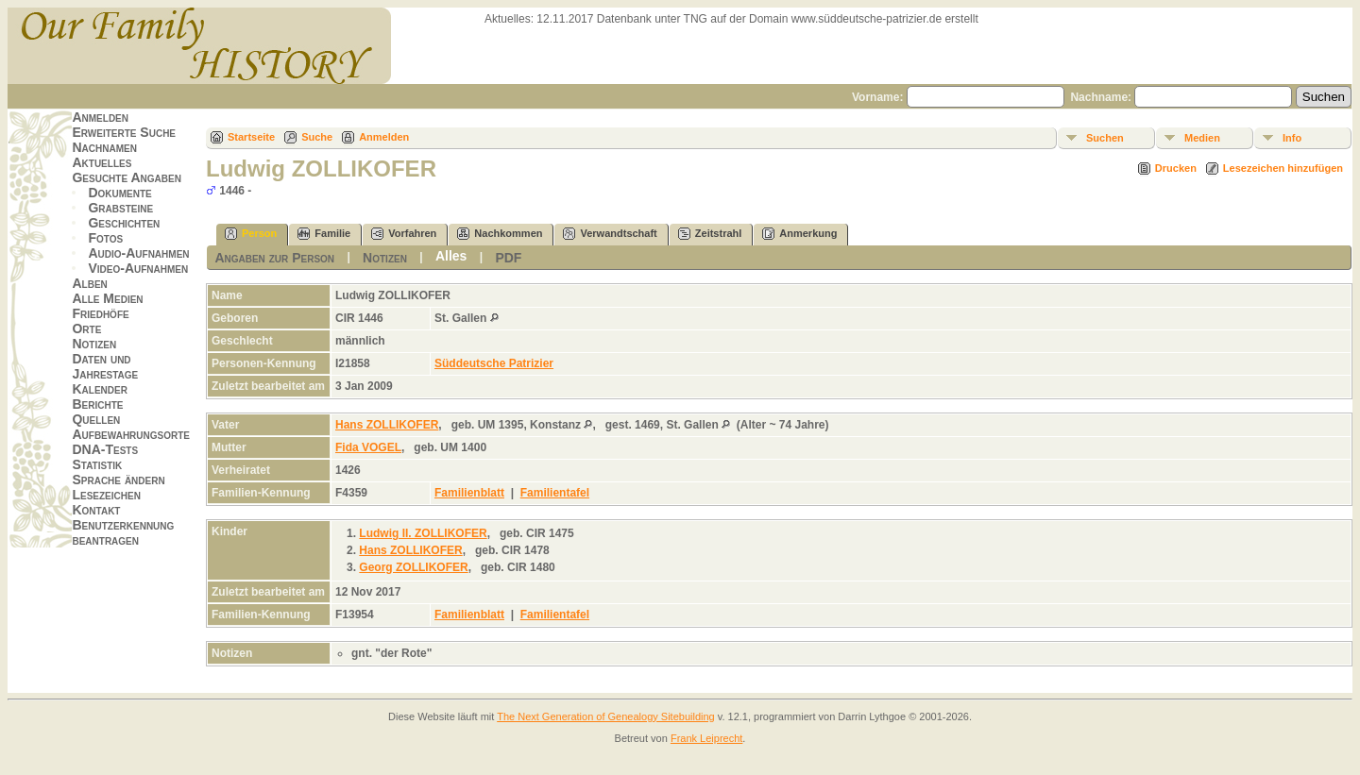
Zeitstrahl (710, 234)
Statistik (97, 464)
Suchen (1105, 137)
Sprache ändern (118, 479)
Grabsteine (120, 207)
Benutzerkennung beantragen (123, 532)
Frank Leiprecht (706, 738)
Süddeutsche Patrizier (493, 363)
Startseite (251, 137)
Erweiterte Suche (124, 132)
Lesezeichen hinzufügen (1283, 168)
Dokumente (119, 192)
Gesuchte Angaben (126, 177)
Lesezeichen (106, 494)
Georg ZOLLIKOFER (413, 567)
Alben (89, 283)
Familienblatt (469, 492)
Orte (86, 328)
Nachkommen (499, 234)
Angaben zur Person (274, 257)
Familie (324, 234)
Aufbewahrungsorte (131, 434)
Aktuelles (101, 162)
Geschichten (124, 222)
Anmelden (100, 117)
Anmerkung (799, 234)
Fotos (105, 237)
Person (251, 234)
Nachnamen (104, 147)
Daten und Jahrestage (105, 366)
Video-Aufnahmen (138, 268)
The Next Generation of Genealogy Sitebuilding (606, 716)
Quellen (96, 419)
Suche (316, 137)
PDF (508, 257)
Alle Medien (107, 298)
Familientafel (554, 492)
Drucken (1176, 168)
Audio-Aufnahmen (138, 253)
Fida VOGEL (368, 447)
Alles (451, 255)
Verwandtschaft (609, 234)
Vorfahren (403, 234)
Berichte (97, 404)
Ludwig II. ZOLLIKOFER (422, 533)
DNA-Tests (105, 449)
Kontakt (96, 509)
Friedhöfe (100, 313)
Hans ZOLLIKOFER (386, 424)
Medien (1202, 137)
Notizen (94, 343)
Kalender (99, 388)
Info (1292, 137)
